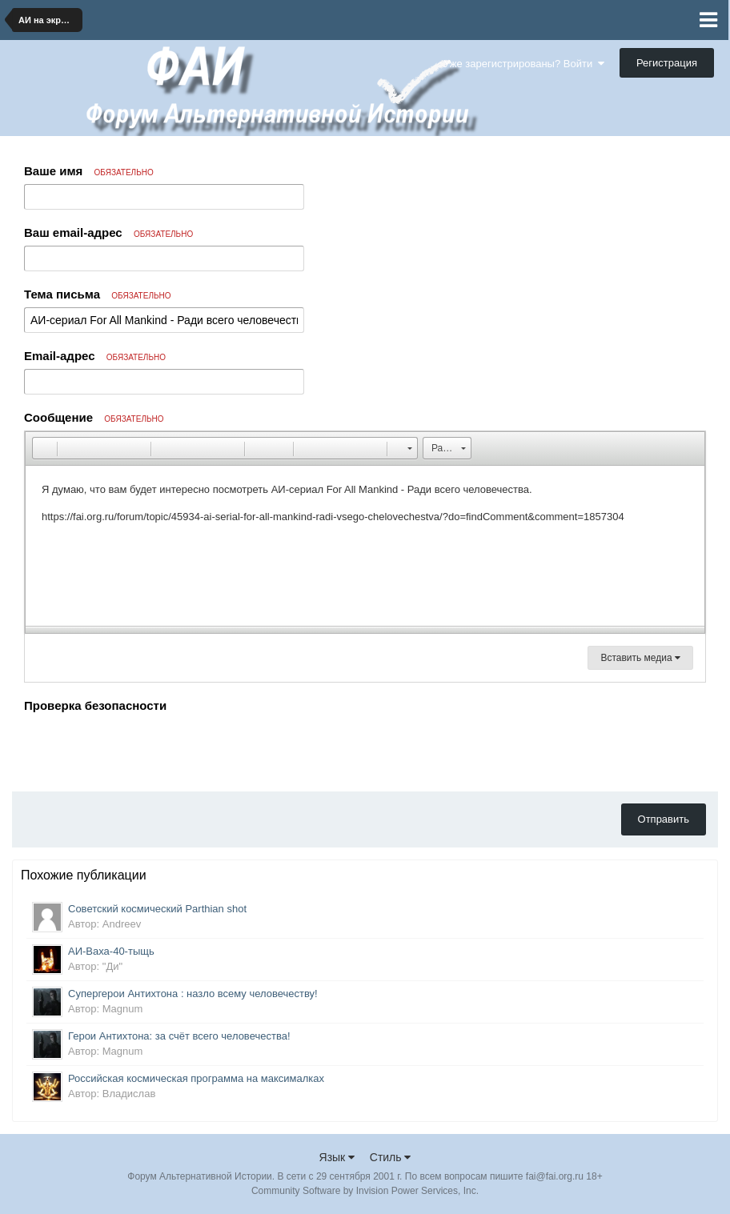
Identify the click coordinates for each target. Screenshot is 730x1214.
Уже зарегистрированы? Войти (523, 64)
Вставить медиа (640, 657)
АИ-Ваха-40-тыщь (111, 951)
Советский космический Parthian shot (157, 909)
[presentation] (145, 748)
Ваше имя (89, 171)
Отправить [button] (663, 819)
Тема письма (97, 294)
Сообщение (94, 417)
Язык (337, 1157)
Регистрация (666, 63)
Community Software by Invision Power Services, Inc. (365, 1190)
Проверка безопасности (95, 705)
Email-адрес (95, 356)
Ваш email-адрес (108, 232)
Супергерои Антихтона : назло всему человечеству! (193, 994)
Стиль (390, 1157)
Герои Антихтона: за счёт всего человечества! (179, 1036)
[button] (44, 448)
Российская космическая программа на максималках (196, 1078)
